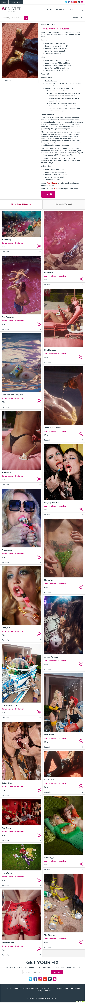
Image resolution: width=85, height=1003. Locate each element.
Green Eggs (49, 857)
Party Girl (6, 628)
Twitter (66, 2)
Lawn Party (7, 873)
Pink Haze (48, 272)
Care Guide (58, 988)
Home (49, 9)
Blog (81, 9)
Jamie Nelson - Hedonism (55, 29)
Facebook (69, 2)
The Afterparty (51, 935)
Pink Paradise (8, 317)
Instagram (72, 2)
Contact (82, 2)
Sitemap (47, 991)
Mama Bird (49, 735)
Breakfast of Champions (12, 395)
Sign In (4, 2)
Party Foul (6, 472)
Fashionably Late (9, 705)
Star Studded (8, 943)
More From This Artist (21, 204)
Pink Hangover (50, 350)
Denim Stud (49, 780)
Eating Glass (7, 783)
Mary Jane (49, 580)
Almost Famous (51, 657)
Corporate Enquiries (72, 988)
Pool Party (6, 240)
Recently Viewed (63, 204)
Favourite (20, 81)
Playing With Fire (51, 503)
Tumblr (79, 2)
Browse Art (60, 9)
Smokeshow (7, 550)
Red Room (6, 828)
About (9, 988)
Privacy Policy (46, 988)
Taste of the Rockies (53, 428)
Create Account (16, 2)
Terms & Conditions (30, 988)
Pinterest (75, 2)
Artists (72, 9)
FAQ (40, 991)
